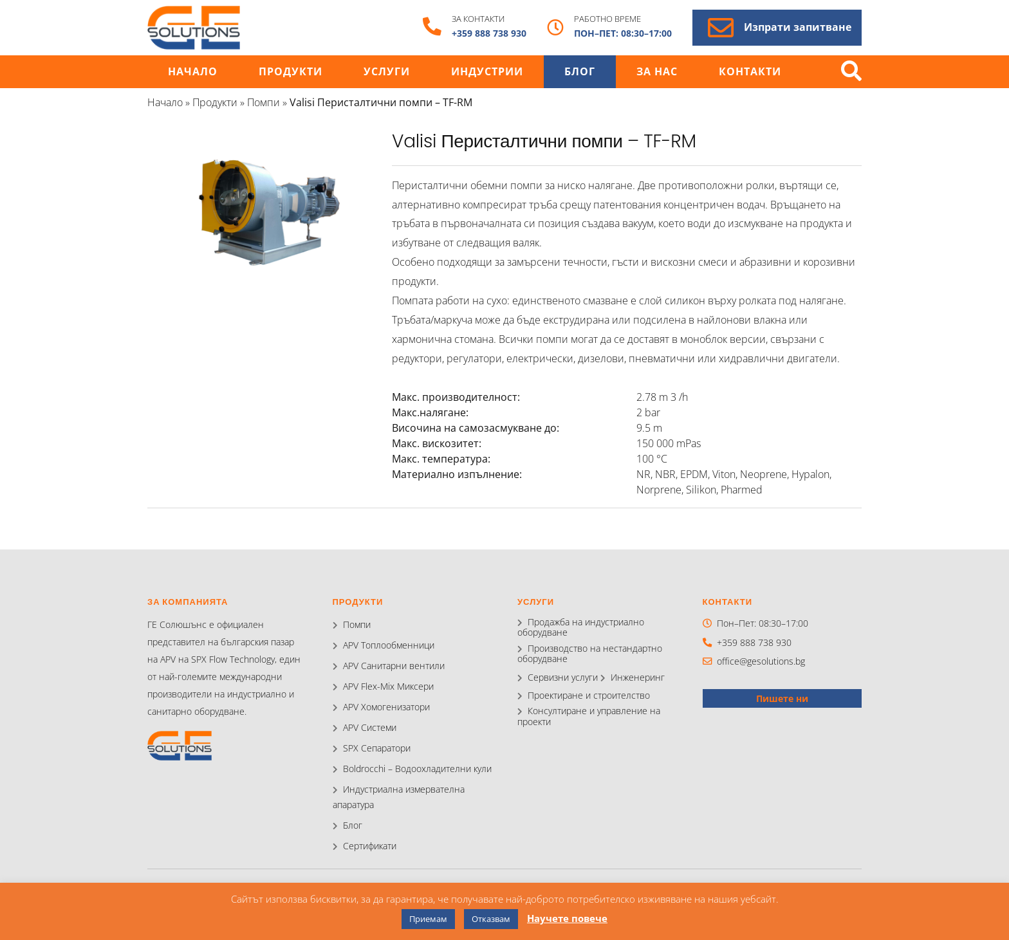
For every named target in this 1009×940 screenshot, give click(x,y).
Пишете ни (782, 698)
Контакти (750, 72)
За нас (657, 72)
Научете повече (567, 918)
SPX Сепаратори (377, 748)
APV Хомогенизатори (386, 707)
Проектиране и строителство (589, 695)
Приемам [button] (428, 919)
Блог (579, 72)
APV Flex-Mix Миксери (388, 686)
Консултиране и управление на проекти (588, 716)
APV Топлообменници (388, 645)
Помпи (263, 102)
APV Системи (369, 727)
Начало (193, 72)
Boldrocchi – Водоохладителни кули (417, 768)
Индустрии (487, 72)
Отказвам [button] (491, 919)
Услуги (387, 72)
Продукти (290, 72)
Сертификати (369, 846)
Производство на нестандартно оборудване (589, 653)
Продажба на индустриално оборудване (580, 627)
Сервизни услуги (563, 677)
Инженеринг (638, 677)
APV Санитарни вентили (394, 665)
